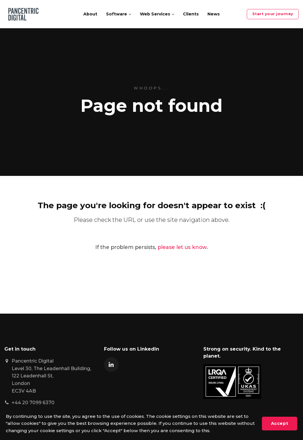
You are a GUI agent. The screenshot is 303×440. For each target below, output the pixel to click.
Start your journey (272, 14)
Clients (191, 14)
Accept (279, 423)
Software (118, 14)
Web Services (157, 14)
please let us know (182, 247)
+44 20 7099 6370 (33, 402)
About (90, 14)
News (213, 14)
